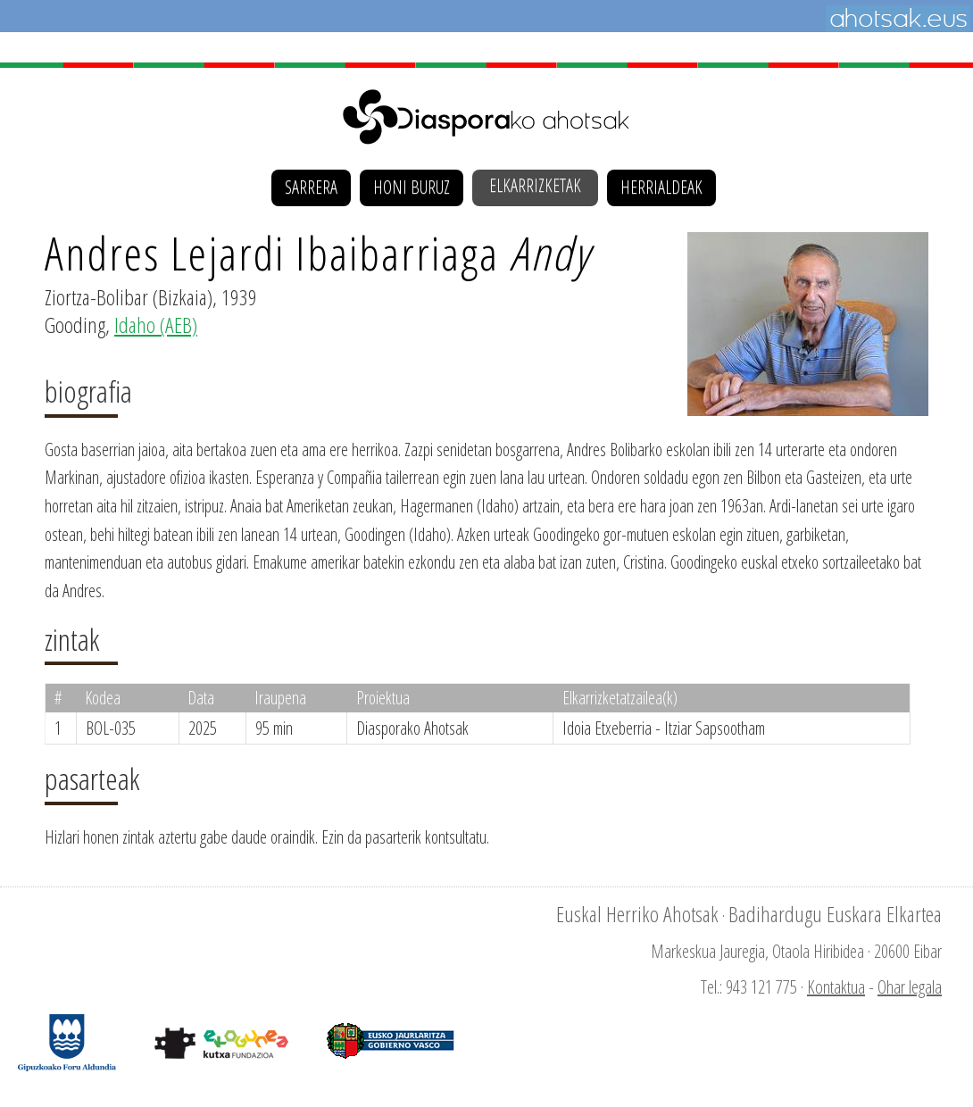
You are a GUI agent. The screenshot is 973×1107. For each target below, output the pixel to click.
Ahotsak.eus (898, 18)
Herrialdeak (661, 187)
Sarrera (311, 187)
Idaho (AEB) (155, 324)
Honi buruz (411, 187)
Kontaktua (836, 987)
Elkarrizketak (535, 185)
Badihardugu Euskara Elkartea (835, 913)
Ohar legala (909, 987)
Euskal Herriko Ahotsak (637, 913)
